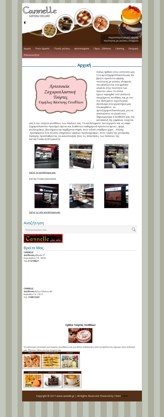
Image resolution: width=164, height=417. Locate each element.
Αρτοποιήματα (81, 48)
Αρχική (27, 48)
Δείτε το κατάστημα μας (42, 172)
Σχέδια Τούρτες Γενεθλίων (80, 324)
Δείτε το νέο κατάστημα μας (44, 212)
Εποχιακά (133, 48)
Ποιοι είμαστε (42, 48)
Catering (119, 48)
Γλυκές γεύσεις (62, 48)
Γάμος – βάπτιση (102, 48)
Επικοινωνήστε (31, 54)
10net (124, 395)
